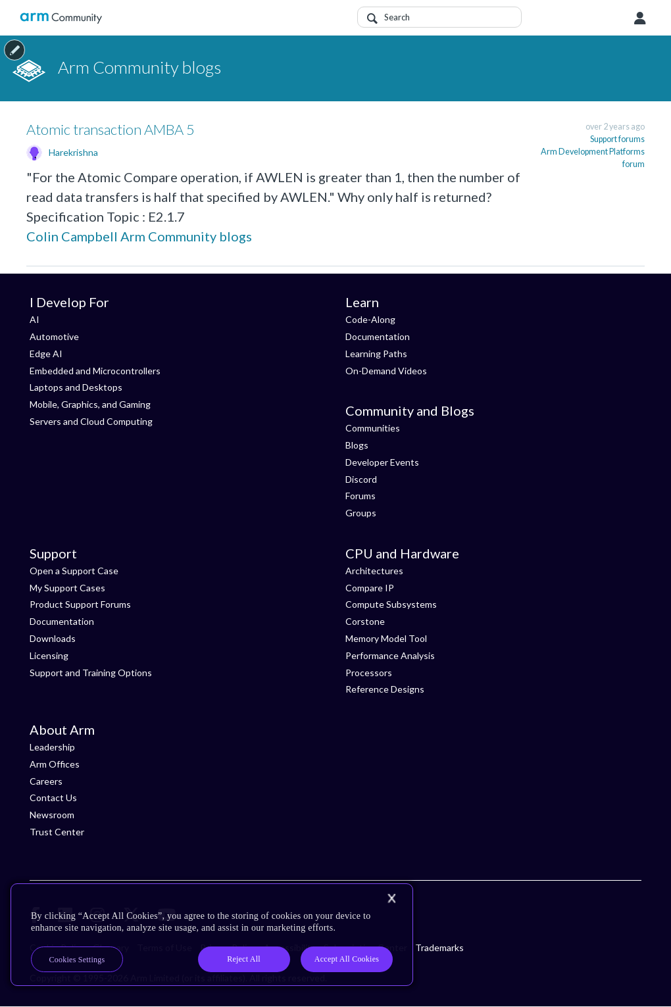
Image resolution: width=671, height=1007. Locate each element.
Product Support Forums (80, 604)
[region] (212, 934)
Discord (361, 479)
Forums (360, 495)
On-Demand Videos (386, 370)
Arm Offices (55, 764)
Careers (46, 781)
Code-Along (370, 319)
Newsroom (52, 814)
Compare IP (369, 587)
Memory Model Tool (386, 638)
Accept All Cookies (346, 959)
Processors (368, 672)
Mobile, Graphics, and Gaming (90, 404)
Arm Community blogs (186, 236)
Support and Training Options (91, 672)
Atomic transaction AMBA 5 (110, 129)
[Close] (391, 898)
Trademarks (439, 947)
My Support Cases (67, 587)
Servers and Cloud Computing (91, 421)
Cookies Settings (77, 959)
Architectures (374, 570)
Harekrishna (73, 152)
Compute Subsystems (391, 604)
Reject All (244, 959)
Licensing (49, 655)
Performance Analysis (390, 655)
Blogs (356, 445)
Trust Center (57, 831)
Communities (372, 427)
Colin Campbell (72, 236)
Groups (360, 512)
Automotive (54, 336)
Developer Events (382, 462)
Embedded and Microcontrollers (95, 370)
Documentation (377, 336)
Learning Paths (376, 353)
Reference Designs (384, 689)
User (640, 18)
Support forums (617, 139)
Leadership (52, 746)
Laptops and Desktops (76, 387)
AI (34, 319)
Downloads (53, 638)
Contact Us (53, 797)
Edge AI (46, 353)
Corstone (365, 621)
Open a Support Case (74, 570)
